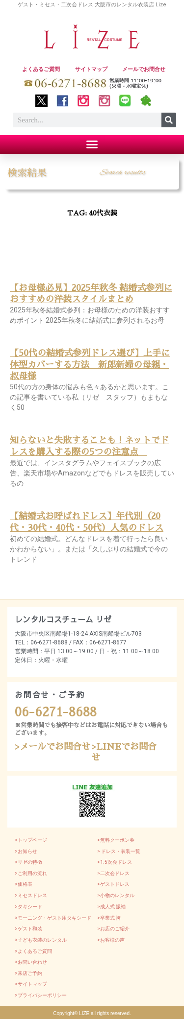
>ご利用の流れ (31, 873)
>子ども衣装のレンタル (41, 940)
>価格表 (23, 884)
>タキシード (28, 906)
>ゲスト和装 (28, 928)
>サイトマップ (31, 984)
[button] (92, 144)
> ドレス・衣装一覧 (118, 851)
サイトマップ (91, 69)
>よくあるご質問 (33, 951)
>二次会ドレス (113, 873)
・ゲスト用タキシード (66, 918)
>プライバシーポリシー (41, 995)
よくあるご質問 (41, 69)
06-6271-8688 (56, 712)
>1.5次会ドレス (114, 862)
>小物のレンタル (115, 895)
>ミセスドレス (31, 895)
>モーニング (28, 918)
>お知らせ (26, 851)
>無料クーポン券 (115, 840)
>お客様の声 (111, 940)
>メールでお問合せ (52, 746)
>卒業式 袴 (109, 918)
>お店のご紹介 (113, 928)
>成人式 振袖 (111, 906)
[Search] (168, 120)
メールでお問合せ (143, 69)
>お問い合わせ (31, 962)
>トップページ (31, 840)
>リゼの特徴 (28, 862)
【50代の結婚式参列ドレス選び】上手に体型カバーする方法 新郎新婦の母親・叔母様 (90, 364)
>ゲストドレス (113, 884)
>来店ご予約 (28, 973)
